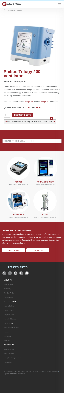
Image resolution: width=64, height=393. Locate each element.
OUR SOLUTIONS (10, 302)
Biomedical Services (10, 319)
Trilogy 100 (28, 102)
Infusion (6, 332)
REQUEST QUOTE (22, 115)
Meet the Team (8, 284)
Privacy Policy (38, 371)
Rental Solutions (9, 310)
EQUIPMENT (8, 323)
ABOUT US (8, 280)
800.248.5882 (9, 353)
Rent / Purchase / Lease (11, 327)
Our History (7, 289)
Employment (8, 362)
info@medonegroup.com (13, 358)
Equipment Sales (9, 315)
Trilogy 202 (45, 102)
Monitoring (7, 340)
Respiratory (7, 336)
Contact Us (38, 250)
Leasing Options (9, 306)
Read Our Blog (8, 297)
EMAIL (39, 108)
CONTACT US (9, 345)
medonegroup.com (24, 371)
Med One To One (9, 293)
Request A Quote (13, 250)
